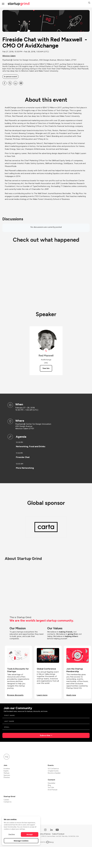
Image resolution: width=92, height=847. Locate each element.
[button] (89, 3)
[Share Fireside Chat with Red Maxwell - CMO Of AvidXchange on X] (10, 83)
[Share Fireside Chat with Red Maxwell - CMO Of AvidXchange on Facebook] (4, 83)
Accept (30, 834)
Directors (7, 777)
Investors (7, 768)
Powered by (46, 842)
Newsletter (51, 783)
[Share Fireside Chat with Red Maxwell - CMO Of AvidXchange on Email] (21, 83)
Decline (12, 834)
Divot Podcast (52, 790)
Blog (49, 785)
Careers (6, 800)
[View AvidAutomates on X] (46, 351)
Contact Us (7, 802)
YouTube (51, 787)
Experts (6, 771)
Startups (6, 773)
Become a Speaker (54, 773)
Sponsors (7, 775)
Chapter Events (53, 771)
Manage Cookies (21, 840)
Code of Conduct (58, 834)
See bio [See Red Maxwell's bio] (46, 368)
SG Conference (53, 768)
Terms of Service (45, 834)
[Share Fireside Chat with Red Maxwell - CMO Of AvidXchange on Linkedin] (15, 83)
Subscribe (45, 735)
